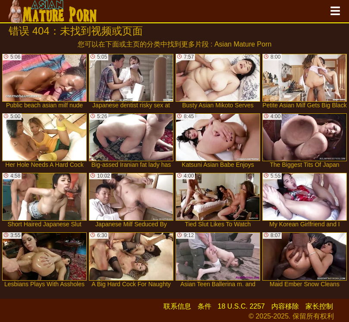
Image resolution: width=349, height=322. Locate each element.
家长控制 (319, 306)
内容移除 (285, 306)
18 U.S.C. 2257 (241, 306)
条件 (204, 306)
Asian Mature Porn (243, 44)
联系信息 (177, 306)
